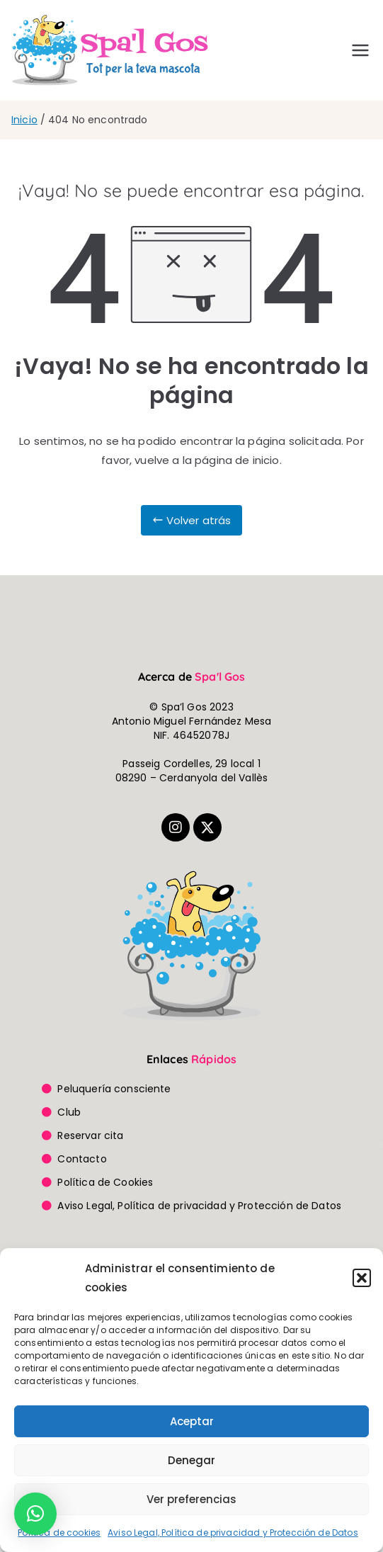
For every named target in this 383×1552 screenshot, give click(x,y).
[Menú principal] (360, 50)
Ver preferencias (191, 1499)
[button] (362, 1278)
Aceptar (192, 1421)
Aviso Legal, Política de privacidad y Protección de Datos (233, 1532)
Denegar (191, 1460)
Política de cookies (59, 1532)
